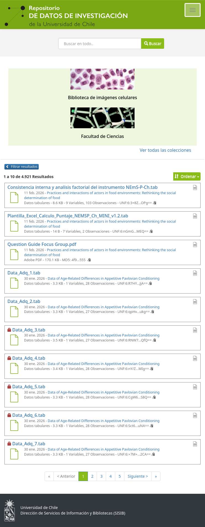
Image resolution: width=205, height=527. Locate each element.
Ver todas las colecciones (165, 150)
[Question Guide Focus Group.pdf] (14, 255)
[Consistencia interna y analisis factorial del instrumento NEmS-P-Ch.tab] (14, 198)
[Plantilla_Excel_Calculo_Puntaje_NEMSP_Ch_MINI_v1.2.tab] (14, 226)
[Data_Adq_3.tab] (14, 340)
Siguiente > (138, 476)
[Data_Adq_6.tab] (14, 426)
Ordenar (187, 176)
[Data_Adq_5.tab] (14, 397)
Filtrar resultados (21, 166)
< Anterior (66, 476)
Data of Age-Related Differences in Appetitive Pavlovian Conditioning (104, 278)
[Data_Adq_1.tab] (14, 284)
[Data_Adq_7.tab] (14, 454)
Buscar (152, 43)
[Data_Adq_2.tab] (14, 312)
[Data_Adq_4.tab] (14, 369)
